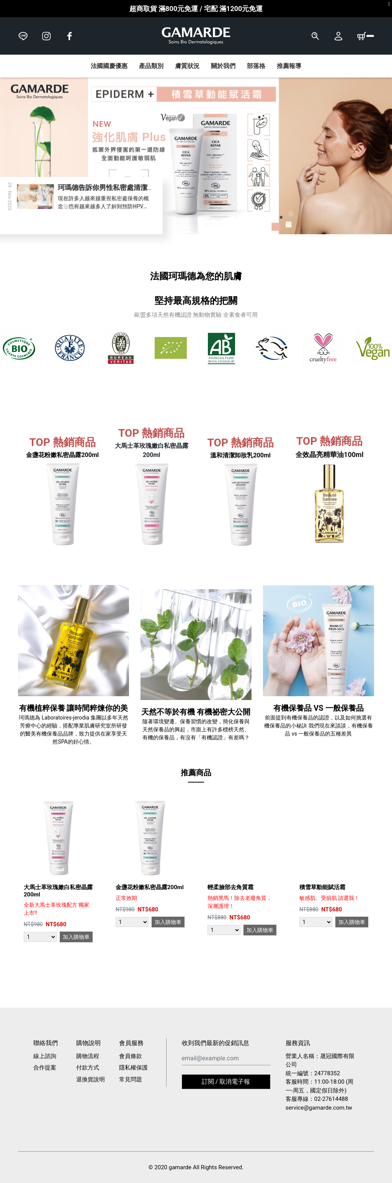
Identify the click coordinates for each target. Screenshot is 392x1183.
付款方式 (87, 1067)
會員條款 (130, 1056)
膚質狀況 (187, 66)
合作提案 (44, 1067)
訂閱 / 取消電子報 (226, 1081)
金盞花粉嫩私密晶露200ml (150, 887)
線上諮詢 (44, 1056)
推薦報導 (289, 66)
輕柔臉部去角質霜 (230, 887)
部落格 (256, 66)
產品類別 (151, 66)
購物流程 (87, 1056)
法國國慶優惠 (109, 66)
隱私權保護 (133, 1067)
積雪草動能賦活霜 (322, 887)
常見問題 (130, 1079)
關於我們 (223, 66)
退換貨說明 (90, 1079)
